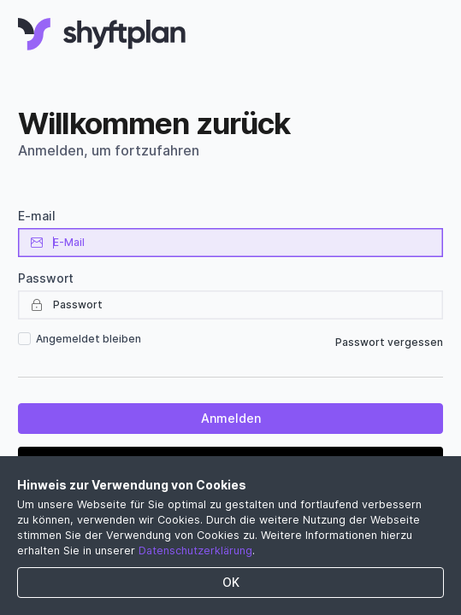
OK (230, 582)
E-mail (37, 215)
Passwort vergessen (389, 342)
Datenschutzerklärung (195, 550)
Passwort (46, 278)
